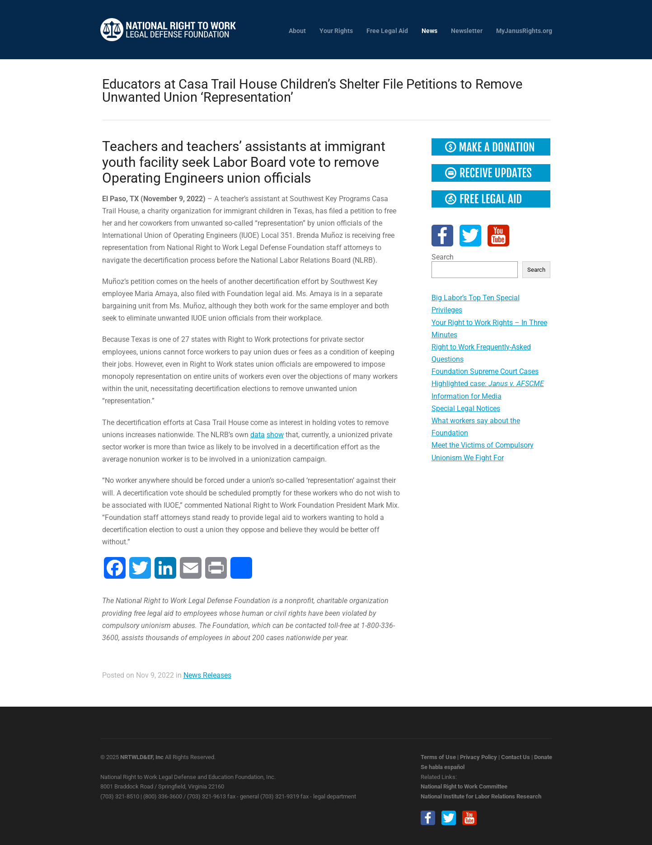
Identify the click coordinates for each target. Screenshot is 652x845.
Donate (543, 757)
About (297, 31)
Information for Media (467, 396)
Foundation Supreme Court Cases (485, 371)
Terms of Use (438, 757)
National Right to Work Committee (464, 786)
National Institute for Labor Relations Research (481, 796)
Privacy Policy (478, 757)
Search (443, 257)
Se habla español (442, 767)
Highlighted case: (488, 383)
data (257, 434)
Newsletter (467, 31)
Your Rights (336, 31)
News (429, 31)
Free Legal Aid (387, 31)
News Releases (207, 675)
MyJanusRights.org (524, 31)
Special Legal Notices (466, 408)
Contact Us (515, 757)
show (275, 434)
